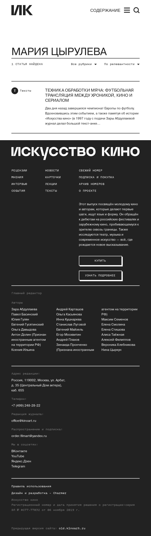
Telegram (18, 466)
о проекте (88, 190)
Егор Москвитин (68, 334)
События (18, 190)
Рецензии (19, 170)
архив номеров (91, 184)
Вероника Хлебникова (118, 345)
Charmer (59, 493)
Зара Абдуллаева (24, 309)
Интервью (19, 184)
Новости (52, 170)
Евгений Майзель (69, 329)
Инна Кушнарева (68, 319)
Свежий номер (90, 170)
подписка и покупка (96, 177)
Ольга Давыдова (23, 329)
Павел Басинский (24, 314)
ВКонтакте (19, 451)
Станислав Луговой (71, 324)
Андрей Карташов (69, 309)
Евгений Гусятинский (27, 324)
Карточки (53, 177)
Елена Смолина (113, 324)
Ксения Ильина (22, 350)
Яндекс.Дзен (21, 461)
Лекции (51, 184)
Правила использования (31, 486)
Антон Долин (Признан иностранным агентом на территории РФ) (28, 339)
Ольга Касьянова (69, 314)
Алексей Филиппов (116, 340)
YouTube (17, 456)
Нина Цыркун (111, 350)
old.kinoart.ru (72, 528)
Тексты (25, 90)
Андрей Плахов (67, 340)
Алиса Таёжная (112, 334)
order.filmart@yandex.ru (29, 436)
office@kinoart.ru (23, 421)
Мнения (17, 177)
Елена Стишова (113, 329)
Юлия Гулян (20, 319)
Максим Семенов (114, 319)
